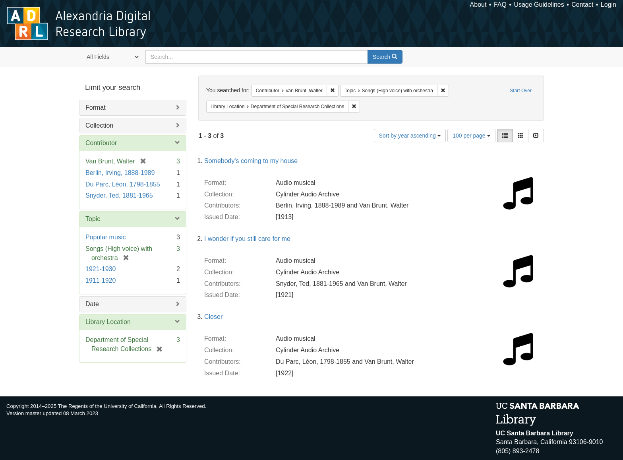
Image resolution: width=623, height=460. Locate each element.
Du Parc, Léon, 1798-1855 (122, 184)
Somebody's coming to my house (251, 160)
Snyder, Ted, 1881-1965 (119, 195)
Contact (582, 4)
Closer (213, 316)
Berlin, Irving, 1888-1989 (120, 172)
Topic (92, 218)
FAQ (500, 4)
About (478, 4)
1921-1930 (100, 269)
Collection (99, 125)
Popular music (105, 237)
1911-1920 (100, 280)
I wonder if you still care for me (247, 238)
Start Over (521, 90)
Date (92, 304)
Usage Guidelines (539, 4)
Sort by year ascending (410, 135)
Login (608, 4)
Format (95, 107)
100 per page (471, 135)
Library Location (108, 321)
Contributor (101, 143)
